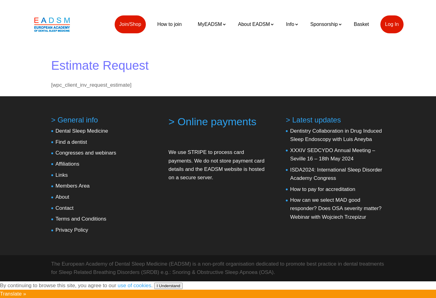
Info (290, 24)
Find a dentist (71, 142)
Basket (361, 24)
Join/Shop (130, 24)
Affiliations (67, 164)
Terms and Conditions (81, 219)
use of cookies (134, 285)
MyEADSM (210, 24)
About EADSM (254, 24)
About (62, 197)
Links (62, 175)
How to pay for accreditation (322, 189)
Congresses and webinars (86, 153)
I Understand (168, 286)
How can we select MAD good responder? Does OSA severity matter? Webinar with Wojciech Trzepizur (336, 208)
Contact (65, 208)
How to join (169, 24)
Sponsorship (324, 24)
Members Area (73, 186)
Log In (392, 24)
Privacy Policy (72, 230)
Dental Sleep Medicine (82, 131)
